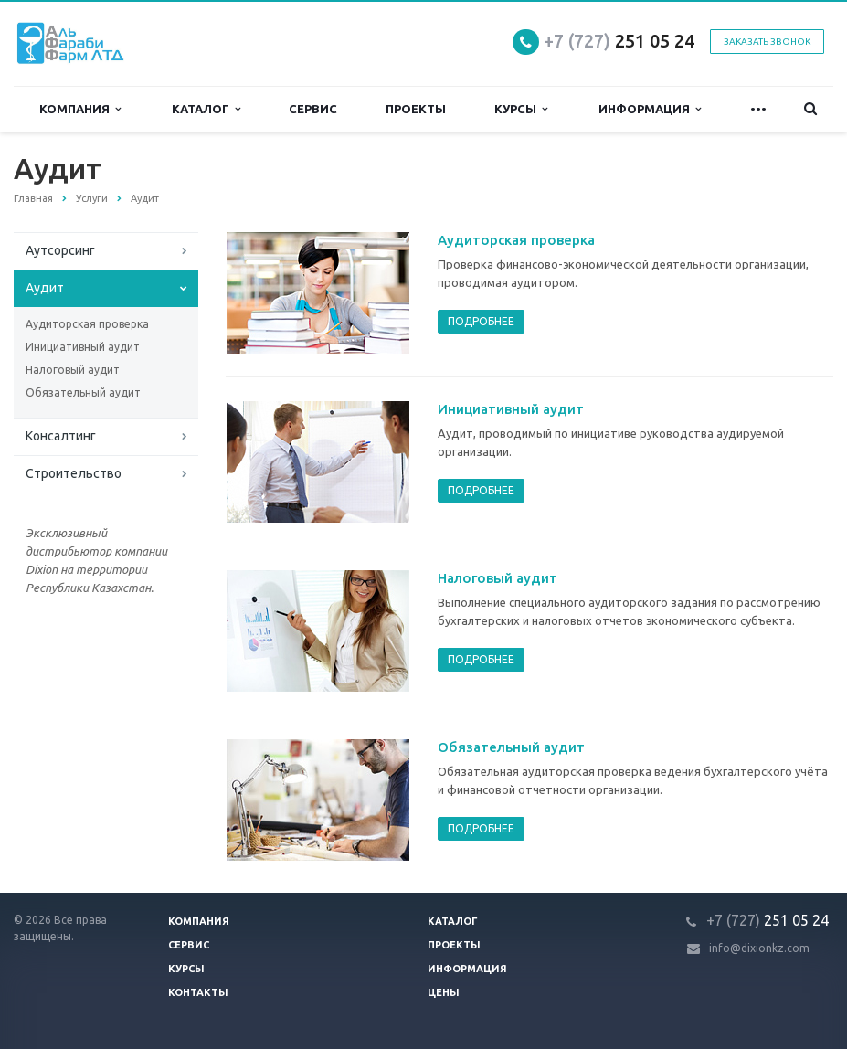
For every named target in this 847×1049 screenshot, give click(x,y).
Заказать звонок (767, 42)
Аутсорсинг (60, 250)
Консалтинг (61, 436)
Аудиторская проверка (87, 324)
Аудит (45, 288)
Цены (444, 992)
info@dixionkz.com (759, 948)
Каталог (206, 109)
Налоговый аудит (73, 370)
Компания (80, 109)
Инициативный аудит (83, 347)
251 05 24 (619, 40)
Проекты (416, 108)
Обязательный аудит (83, 392)
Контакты (198, 992)
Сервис (313, 108)
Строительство (74, 473)
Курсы (520, 109)
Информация (649, 109)
